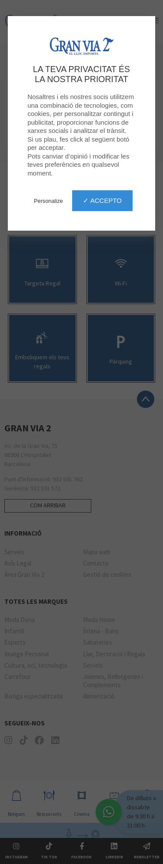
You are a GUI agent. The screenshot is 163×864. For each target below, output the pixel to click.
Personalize (48, 201)
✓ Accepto (102, 200)
